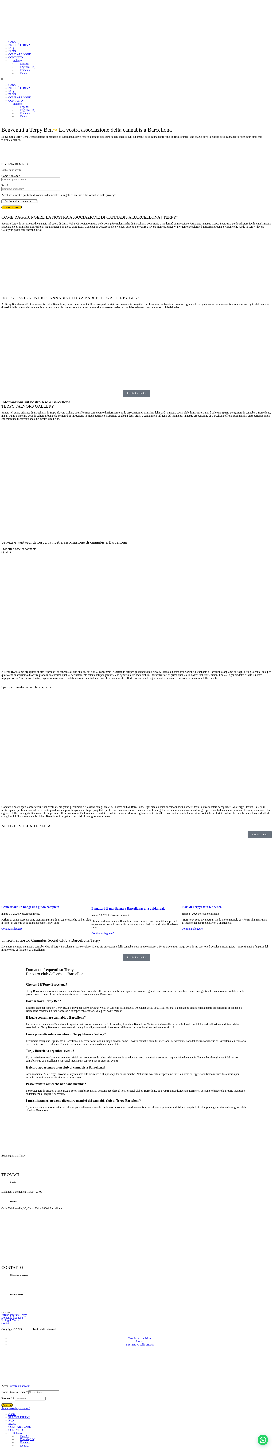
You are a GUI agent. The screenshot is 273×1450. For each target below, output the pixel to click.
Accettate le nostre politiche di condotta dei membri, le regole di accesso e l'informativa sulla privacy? (58, 195)
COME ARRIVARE (19, 54)
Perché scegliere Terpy (14, 1315)
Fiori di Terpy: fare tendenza (202, 907)
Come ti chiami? (10, 175)
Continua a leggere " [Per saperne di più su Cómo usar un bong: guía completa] (12, 928)
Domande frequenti (12, 1317)
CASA (12, 41)
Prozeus (26, 1329)
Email (4, 185)
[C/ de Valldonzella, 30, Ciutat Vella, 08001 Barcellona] (136, 266)
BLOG (12, 51)
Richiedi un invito (11, 207)
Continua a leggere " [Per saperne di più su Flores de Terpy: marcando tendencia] (193, 928)
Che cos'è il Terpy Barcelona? (46, 984)
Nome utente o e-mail (14, 1392)
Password (7, 1398)
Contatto (6, 1323)
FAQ (11, 48)
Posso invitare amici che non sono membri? (56, 1084)
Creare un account (20, 1385)
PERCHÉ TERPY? (19, 44)
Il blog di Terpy (10, 1320)
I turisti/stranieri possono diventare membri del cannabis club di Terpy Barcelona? (83, 1100)
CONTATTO (15, 57)
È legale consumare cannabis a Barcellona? (56, 1017)
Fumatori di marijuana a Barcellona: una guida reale (128, 908)
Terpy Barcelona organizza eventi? (50, 1051)
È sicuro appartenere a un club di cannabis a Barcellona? (65, 1067)
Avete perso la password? (15, 1408)
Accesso (7, 1405)
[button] (136, 79)
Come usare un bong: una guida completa (30, 907)
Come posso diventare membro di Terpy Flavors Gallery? (66, 1034)
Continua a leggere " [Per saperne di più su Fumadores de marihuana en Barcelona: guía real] (102, 933)
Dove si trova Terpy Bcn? (43, 1001)
